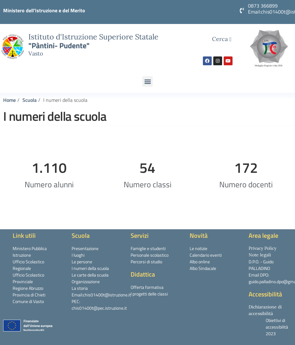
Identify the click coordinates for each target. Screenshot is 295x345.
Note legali (260, 255)
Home (9, 100)
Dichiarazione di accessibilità (265, 310)
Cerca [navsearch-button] (222, 39)
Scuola (29, 100)
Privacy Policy (262, 248)
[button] (147, 81)
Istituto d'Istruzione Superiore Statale (93, 36)
